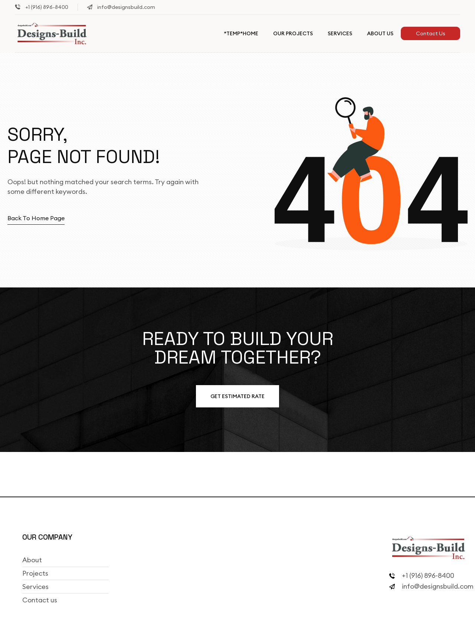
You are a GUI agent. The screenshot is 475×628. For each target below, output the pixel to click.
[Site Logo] (52, 33)
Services (340, 33)
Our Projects (293, 33)
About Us (380, 33)
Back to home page (36, 218)
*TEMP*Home (241, 33)
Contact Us (430, 33)
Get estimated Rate (237, 396)
